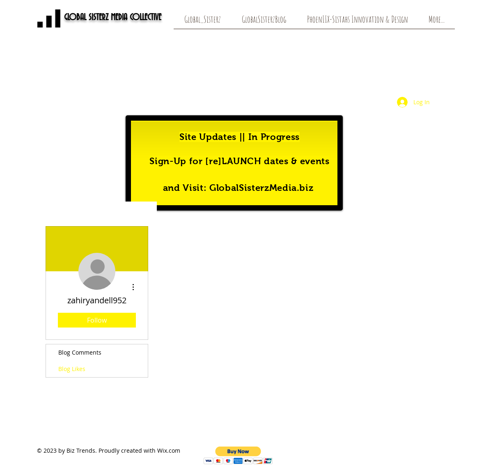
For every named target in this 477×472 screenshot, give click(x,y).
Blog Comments (79, 352)
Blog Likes (71, 369)
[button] (238, 455)
